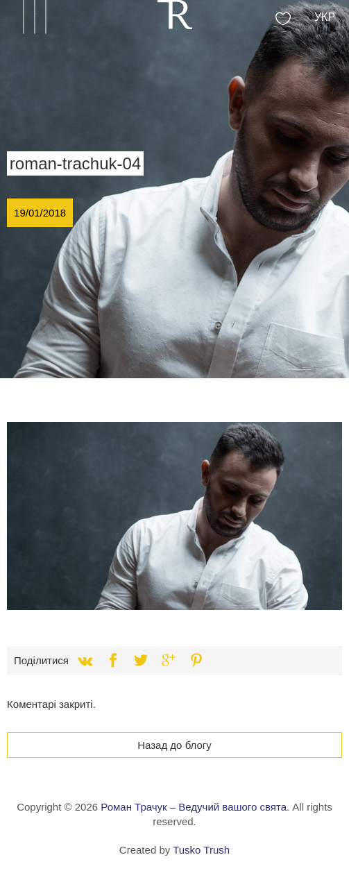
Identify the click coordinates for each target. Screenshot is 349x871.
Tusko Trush (201, 850)
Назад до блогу (174, 745)
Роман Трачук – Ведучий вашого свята (194, 807)
